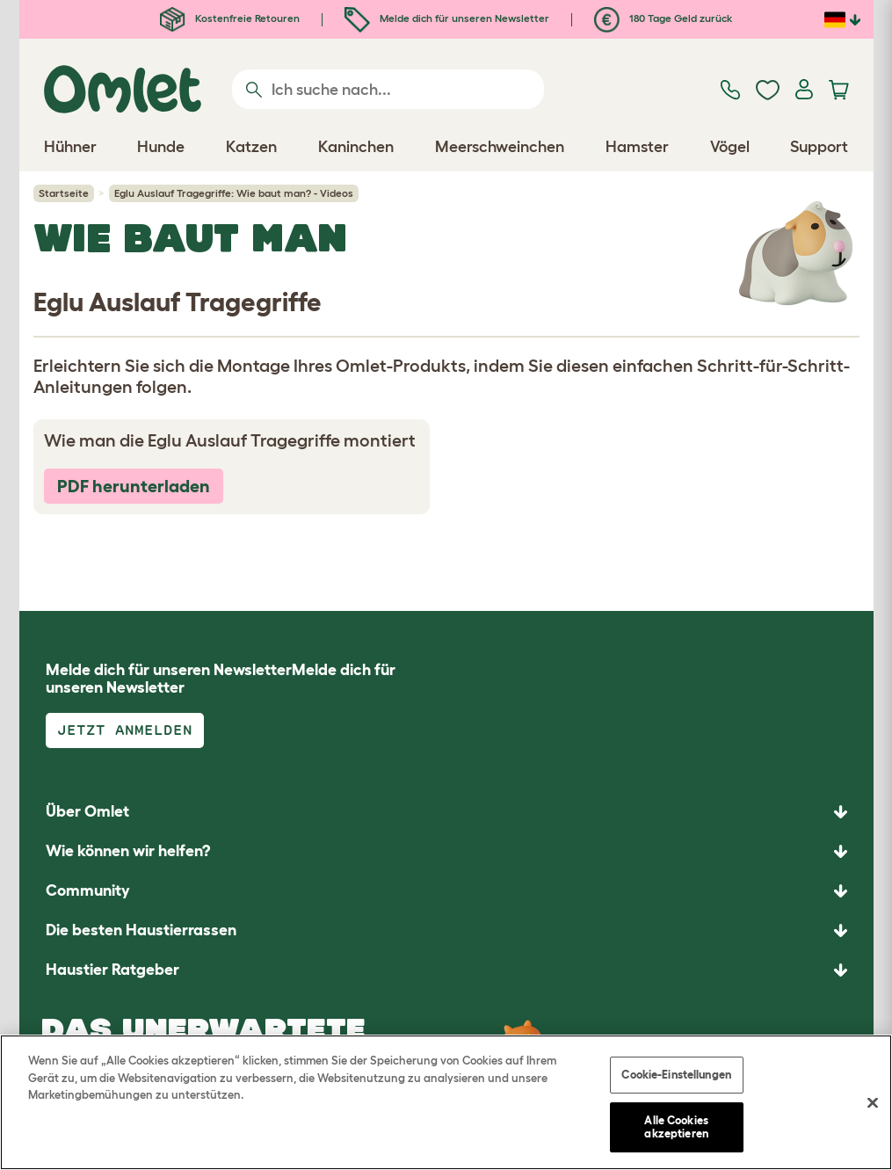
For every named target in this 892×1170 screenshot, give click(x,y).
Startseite (64, 193)
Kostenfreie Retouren (230, 18)
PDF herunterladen (133, 486)
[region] (446, 1102)
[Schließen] (872, 1103)
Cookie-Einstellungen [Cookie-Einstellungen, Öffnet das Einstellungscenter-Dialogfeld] (676, 1074)
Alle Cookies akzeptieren (676, 1127)
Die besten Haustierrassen (141, 930)
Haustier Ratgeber (112, 969)
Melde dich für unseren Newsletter (446, 18)
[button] (446, 970)
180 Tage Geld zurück (663, 18)
